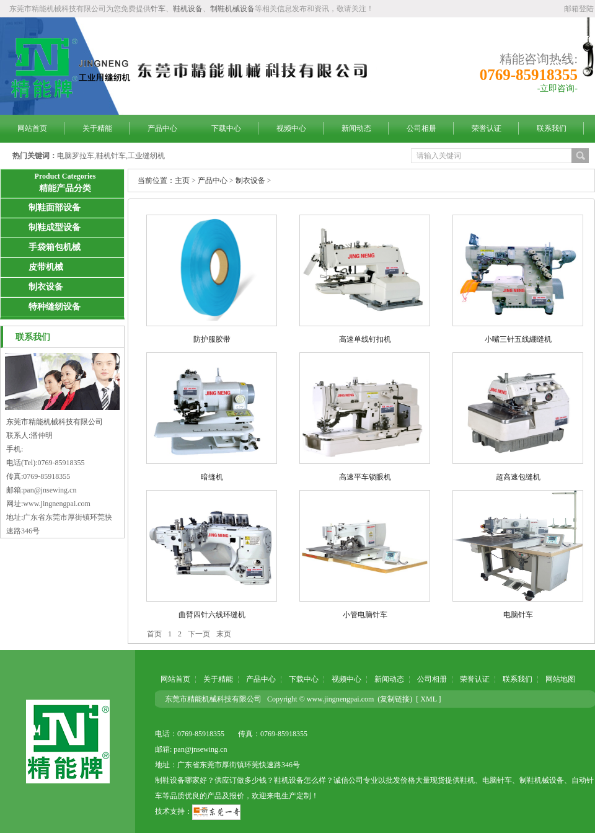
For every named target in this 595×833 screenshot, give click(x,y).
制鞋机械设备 (232, 8)
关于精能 (97, 128)
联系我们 (551, 128)
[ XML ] (428, 699)
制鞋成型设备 (55, 227)
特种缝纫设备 (55, 306)
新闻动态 (356, 128)
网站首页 (32, 128)
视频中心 (291, 128)
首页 (154, 634)
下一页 (199, 634)
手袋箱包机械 (55, 247)
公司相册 (421, 128)
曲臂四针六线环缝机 (211, 614)
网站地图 (560, 679)
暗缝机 (212, 477)
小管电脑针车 (365, 614)
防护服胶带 (212, 339)
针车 (158, 8)
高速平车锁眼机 (365, 477)
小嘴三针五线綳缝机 (518, 339)
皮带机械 (46, 267)
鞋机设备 (188, 8)
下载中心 (226, 128)
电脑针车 (518, 614)
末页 (223, 634)
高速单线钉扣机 (365, 339)
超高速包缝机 (518, 477)
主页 (182, 180)
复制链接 (395, 699)
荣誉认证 (486, 128)
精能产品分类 (65, 188)
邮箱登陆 (579, 8)
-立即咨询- (557, 88)
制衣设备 (46, 287)
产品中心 (162, 128)
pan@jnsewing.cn (49, 490)
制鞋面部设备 (55, 207)
